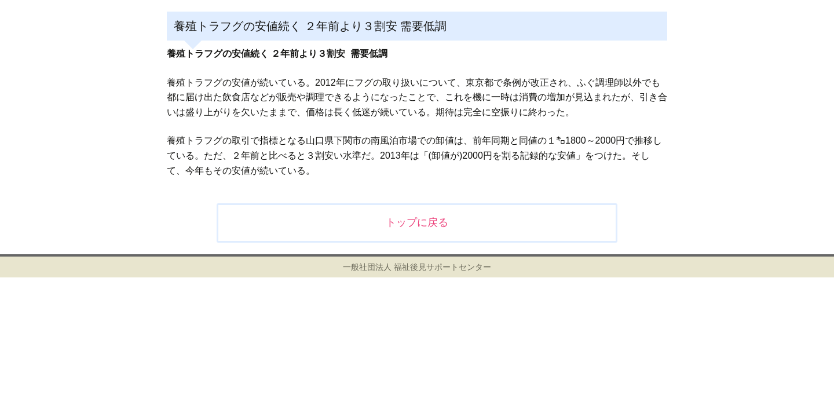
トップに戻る (417, 222)
